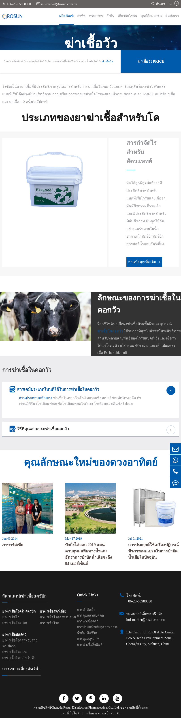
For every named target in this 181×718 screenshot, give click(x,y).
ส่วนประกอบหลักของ (35, 398)
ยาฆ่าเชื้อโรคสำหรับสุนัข (58, 617)
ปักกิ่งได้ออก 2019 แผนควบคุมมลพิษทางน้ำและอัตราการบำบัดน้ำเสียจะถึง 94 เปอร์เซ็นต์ (88, 554)
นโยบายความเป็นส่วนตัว (103, 713)
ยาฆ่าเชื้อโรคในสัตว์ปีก (19, 611)
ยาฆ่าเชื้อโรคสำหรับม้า (19, 658)
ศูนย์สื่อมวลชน (151, 16)
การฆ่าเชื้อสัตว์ (87, 621)
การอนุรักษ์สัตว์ (35, 61)
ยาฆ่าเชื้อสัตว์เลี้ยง (53, 611)
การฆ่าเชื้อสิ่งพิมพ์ (89, 644)
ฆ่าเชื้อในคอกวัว (110, 331)
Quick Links (87, 595)
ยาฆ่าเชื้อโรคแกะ (15, 652)
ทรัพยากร (96, 16)
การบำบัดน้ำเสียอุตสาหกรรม (97, 627)
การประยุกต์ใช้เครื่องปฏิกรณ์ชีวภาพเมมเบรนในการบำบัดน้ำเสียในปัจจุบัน (153, 551)
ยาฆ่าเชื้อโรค (49, 623)
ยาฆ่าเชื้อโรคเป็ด (14, 623)
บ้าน (6, 61)
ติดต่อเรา (172, 16)
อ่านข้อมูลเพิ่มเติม (144, 262)
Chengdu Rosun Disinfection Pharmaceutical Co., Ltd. (85, 707)
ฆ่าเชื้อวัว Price (151, 61)
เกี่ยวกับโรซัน (127, 16)
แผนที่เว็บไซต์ (70, 713)
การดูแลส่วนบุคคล (90, 615)
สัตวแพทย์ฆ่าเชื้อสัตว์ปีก (62, 61)
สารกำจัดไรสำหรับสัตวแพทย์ (141, 152)
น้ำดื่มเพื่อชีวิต (87, 633)
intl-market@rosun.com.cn (56, 4)
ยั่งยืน (110, 16)
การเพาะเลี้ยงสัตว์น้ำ (21, 668)
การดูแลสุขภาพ (88, 639)
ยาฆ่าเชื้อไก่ (10, 617)
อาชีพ (81, 16)
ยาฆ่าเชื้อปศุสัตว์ (88, 61)
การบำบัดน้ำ (86, 609)
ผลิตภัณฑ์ (66, 16)
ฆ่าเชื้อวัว (107, 61)
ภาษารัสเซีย (12, 545)
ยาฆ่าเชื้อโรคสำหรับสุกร (19, 640)
